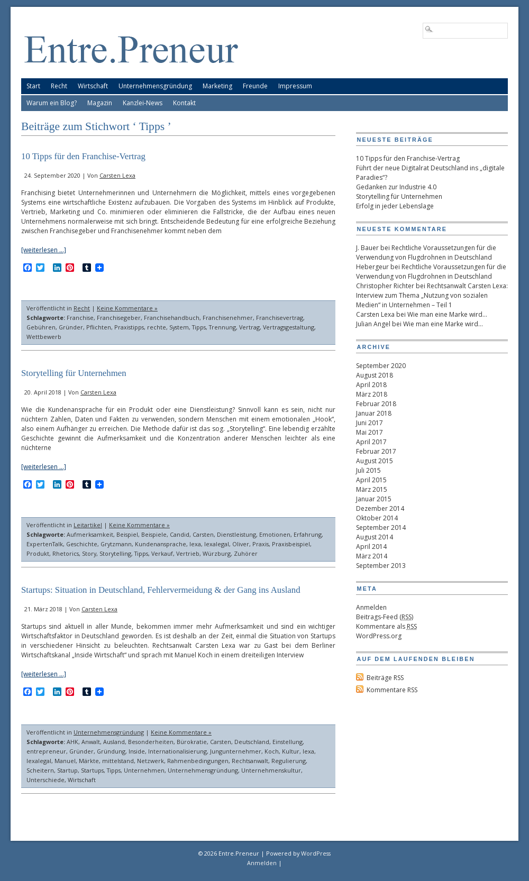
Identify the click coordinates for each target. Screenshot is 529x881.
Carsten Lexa (117, 175)
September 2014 (381, 527)
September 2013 (381, 565)
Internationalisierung (177, 751)
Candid (179, 534)
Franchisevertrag (279, 318)
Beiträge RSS (385, 677)
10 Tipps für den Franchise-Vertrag (83, 156)
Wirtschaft (93, 85)
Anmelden (371, 607)
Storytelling (115, 553)
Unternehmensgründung (155, 85)
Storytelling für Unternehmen (73, 373)
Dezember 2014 (380, 508)
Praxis (260, 544)
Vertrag (249, 327)
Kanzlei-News (142, 102)
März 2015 (371, 489)
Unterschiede (45, 780)
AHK (72, 742)
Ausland (114, 742)
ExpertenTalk (44, 544)
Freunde (255, 85)
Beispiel (127, 534)
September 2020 (381, 365)
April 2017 (371, 441)
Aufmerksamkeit (90, 534)
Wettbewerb (43, 337)
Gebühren (41, 327)
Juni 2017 (369, 422)
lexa (195, 544)
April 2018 (371, 384)
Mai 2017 (369, 432)
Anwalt (90, 742)
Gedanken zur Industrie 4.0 (396, 186)
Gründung (111, 751)
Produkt (37, 553)
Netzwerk (150, 761)
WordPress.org (379, 635)
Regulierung (288, 761)
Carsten (203, 534)
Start (33, 85)
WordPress (316, 853)
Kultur (290, 751)
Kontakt (184, 102)
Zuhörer (246, 553)
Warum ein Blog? (51, 102)
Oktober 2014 (377, 517)
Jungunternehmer (235, 751)
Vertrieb (187, 553)
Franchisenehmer (228, 318)
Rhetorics (65, 553)
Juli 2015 (368, 470)
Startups (92, 770)
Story (89, 553)
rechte (156, 327)
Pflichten (98, 327)
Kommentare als (386, 626)
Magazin (99, 102)
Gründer (71, 327)
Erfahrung (308, 534)
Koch (271, 751)
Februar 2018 (376, 403)
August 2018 (374, 375)
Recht (59, 85)
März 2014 (371, 556)
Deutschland (251, 742)
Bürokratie (192, 742)
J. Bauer (367, 247)
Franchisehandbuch (171, 318)
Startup (67, 770)
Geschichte (81, 544)
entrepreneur (46, 751)
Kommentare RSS (392, 689)
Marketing (217, 85)
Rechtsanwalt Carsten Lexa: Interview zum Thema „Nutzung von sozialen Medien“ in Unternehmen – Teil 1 (432, 295)
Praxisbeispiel (291, 544)
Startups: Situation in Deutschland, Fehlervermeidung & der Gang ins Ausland (160, 590)
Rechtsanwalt (250, 761)
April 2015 (371, 479)
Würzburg (217, 553)
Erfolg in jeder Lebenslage (395, 205)
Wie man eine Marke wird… (447, 314)
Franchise (80, 318)
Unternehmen (144, 770)
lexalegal (216, 544)
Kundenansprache (160, 544)
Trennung (222, 327)
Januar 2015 (373, 498)
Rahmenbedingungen (198, 761)
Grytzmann (116, 544)
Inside (137, 751)
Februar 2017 (376, 451)
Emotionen (274, 534)
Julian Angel (373, 323)
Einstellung (287, 742)
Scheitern (40, 770)
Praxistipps (129, 327)
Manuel (65, 761)
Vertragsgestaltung (288, 327)
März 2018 (371, 394)
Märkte (89, 761)
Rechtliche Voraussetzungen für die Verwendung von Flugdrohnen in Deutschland (426, 252)
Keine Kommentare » (127, 308)
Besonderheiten (151, 742)
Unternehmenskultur (271, 770)
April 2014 (371, 546)
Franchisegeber (119, 318)
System (179, 327)
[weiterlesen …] (43, 249)
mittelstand (118, 761)
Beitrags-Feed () (384, 616)
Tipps (199, 327)
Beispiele (154, 534)
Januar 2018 (373, 413)
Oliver (240, 544)
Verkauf (162, 553)
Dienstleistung (236, 534)
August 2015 (374, 460)
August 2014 (374, 537)
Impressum (295, 85)
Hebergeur (372, 266)
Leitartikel (88, 525)
